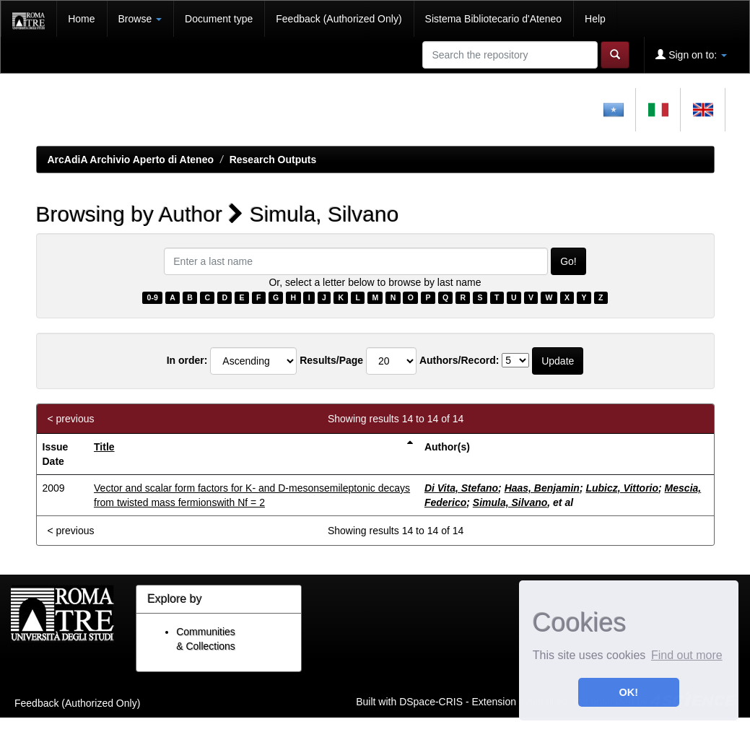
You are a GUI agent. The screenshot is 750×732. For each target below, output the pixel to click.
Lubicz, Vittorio (621, 488)
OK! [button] (628, 692)
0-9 (152, 297)
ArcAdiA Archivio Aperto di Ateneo (131, 159)
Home (81, 19)
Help (595, 19)
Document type (219, 19)
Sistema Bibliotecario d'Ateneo (493, 19)
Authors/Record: (459, 360)
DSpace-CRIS (431, 701)
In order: (187, 360)
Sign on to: (691, 54)
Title (104, 447)
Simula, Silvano (510, 502)
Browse (140, 19)
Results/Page (331, 360)
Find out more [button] (687, 655)
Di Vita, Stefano (461, 488)
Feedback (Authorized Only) (338, 19)
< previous (71, 418)
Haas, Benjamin (542, 488)
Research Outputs (273, 159)
